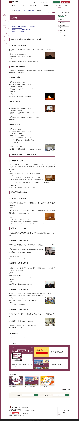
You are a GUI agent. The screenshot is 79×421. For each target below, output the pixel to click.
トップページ (11, 10)
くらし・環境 (17, 10)
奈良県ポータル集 (66, 389)
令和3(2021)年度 (62, 32)
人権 (26, 10)
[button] (36, 2)
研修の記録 (34, 10)
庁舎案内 (25, 415)
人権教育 (29, 10)
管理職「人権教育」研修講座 (18, 31)
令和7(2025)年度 (62, 22)
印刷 (53, 12)
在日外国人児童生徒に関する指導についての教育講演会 (23, 26)
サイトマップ (61, 414)
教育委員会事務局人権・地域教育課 (18, 337)
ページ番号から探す (47, 395)
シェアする (48, 12)
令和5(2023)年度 (62, 27)
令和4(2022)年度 (62, 30)
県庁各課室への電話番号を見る (16, 415)
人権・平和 (23, 10)
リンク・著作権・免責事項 (64, 410)
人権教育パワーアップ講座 (17, 33)
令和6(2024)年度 (62, 25)
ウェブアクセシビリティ (63, 412)
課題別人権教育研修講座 (17, 28)
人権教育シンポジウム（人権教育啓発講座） (21, 29)
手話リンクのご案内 (24, 413)
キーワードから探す (16, 395)
